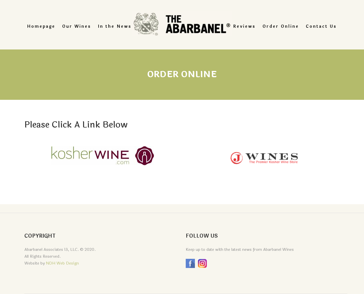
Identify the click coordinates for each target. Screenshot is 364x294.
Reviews (244, 26)
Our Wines (76, 26)
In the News (115, 26)
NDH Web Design (62, 263)
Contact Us (321, 26)
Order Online (281, 26)
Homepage (41, 26)
